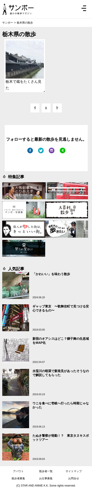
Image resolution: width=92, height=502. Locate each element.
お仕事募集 (46, 478)
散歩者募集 (18, 478)
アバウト (18, 471)
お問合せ (73, 478)
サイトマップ (74, 471)
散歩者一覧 (46, 471)
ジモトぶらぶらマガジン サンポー (18, 9)
